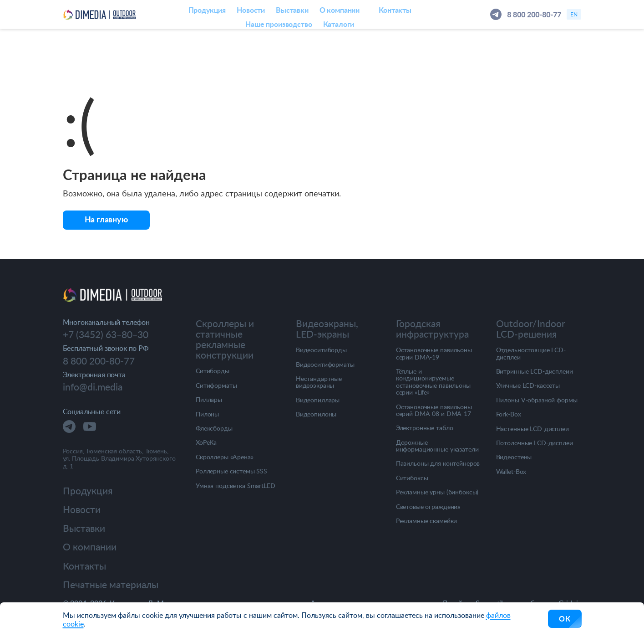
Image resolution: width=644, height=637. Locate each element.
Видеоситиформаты (325, 364)
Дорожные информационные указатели (437, 446)
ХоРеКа (206, 442)
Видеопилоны (316, 414)
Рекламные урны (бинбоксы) (437, 491)
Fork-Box (508, 414)
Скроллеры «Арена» (225, 456)
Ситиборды (212, 370)
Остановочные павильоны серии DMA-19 (434, 353)
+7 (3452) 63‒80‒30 (105, 334)
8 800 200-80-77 (534, 14)
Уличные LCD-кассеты (528, 385)
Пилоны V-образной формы (537, 399)
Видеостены (514, 456)
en (574, 14)
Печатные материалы (110, 584)
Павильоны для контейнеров (438, 463)
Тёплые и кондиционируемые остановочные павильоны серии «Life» (433, 382)
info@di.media (92, 386)
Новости (82, 509)
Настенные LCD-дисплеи (532, 428)
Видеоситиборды (321, 349)
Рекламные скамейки (426, 520)
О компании (90, 546)
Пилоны (207, 414)
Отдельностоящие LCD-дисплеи (531, 353)
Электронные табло (424, 427)
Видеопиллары (318, 399)
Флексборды (214, 428)
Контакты (84, 565)
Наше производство (278, 24)
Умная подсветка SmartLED (235, 485)
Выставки (84, 528)
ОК (565, 618)
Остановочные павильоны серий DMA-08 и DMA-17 (434, 410)
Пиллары (209, 399)
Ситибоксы (412, 477)
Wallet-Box (511, 471)
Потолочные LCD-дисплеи (534, 442)
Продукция (87, 490)
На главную (106, 219)
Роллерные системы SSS (231, 470)
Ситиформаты (216, 385)
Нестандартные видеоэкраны (319, 382)
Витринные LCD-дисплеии (534, 371)
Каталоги (339, 24)
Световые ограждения (428, 506)
